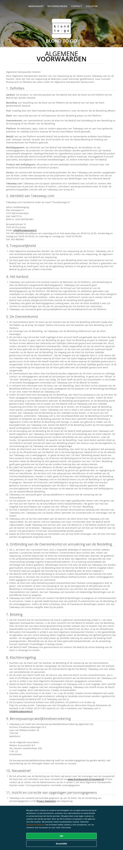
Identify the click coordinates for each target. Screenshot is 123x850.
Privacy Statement (46, 801)
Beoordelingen (57, 6)
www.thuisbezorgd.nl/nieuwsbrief (86, 779)
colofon (92, 6)
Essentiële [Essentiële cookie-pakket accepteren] (61, 843)
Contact (76, 6)
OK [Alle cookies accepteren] (61, 836)
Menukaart (36, 6)
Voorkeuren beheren (35, 824)
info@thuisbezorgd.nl (25, 230)
